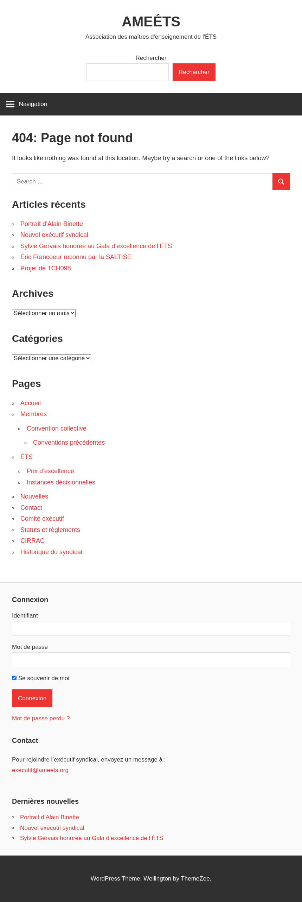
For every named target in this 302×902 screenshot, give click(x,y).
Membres (33, 414)
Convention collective (56, 428)
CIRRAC (32, 540)
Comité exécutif (42, 518)
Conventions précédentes (69, 442)
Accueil (30, 403)
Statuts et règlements (50, 529)
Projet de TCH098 (45, 268)
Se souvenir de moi (40, 678)
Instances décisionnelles (61, 482)
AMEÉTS (151, 21)
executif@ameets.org (40, 770)
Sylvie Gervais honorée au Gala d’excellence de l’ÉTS (96, 246)
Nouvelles (34, 496)
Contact (31, 507)
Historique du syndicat (51, 552)
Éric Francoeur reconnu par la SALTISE (75, 257)
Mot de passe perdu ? (41, 718)
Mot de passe (30, 647)
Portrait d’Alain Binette (51, 223)
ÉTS (26, 457)
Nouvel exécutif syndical (54, 234)
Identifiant (25, 615)
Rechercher (151, 58)
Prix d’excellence (50, 471)
